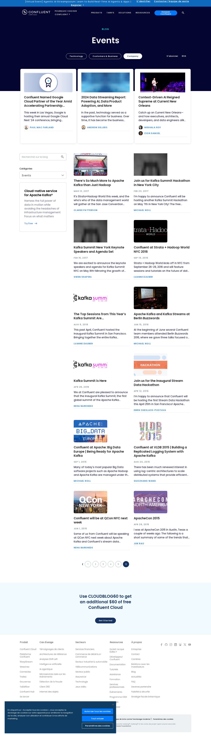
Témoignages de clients (52, 649)
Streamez (24, 666)
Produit (24, 642)
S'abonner (172, 56)
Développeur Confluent (116, 658)
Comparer (115, 706)
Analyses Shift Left (49, 659)
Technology (76, 56)
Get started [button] (105, 620)
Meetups (114, 701)
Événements (116, 692)
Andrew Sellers (97, 127)
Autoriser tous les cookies (97, 711)
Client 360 (45, 686)
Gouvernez (25, 681)
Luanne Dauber (143, 277)
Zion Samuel (152, 133)
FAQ (133, 681)
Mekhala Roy (152, 127)
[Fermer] (113, 704)
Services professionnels (117, 685)
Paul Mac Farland (42, 127)
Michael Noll (142, 210)
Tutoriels (114, 669)
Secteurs (80, 642)
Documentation (118, 664)
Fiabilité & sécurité (140, 691)
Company (132, 56)
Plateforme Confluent (25, 655)
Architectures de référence (53, 654)
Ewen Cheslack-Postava (150, 410)
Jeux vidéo (80, 686)
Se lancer (24, 696)
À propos (136, 642)
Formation (115, 679)
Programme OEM (118, 696)
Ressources (116, 642)
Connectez (25, 671)
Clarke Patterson (85, 210)
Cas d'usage (46, 642)
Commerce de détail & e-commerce (88, 655)
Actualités (136, 676)
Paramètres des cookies (163, 719)
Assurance (80, 676)
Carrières (136, 659)
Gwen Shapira (83, 277)
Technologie (81, 681)
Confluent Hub (27, 691)
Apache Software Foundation (118, 726)
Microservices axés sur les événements (52, 675)
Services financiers (84, 649)
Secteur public (82, 671)
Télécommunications (86, 666)
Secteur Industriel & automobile (91, 661)
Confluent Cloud (28, 649)
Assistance (115, 674)
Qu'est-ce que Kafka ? (117, 650)
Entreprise (136, 649)
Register (76, 5)
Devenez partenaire (141, 686)
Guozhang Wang (145, 481)
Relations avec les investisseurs (140, 665)
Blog (133, 671)
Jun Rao (139, 543)
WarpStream (26, 661)
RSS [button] (184, 56)
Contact (135, 654)
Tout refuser (97, 718)
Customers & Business (105, 56)
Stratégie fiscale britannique (145, 696)
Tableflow (24, 686)
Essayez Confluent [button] (165, 12)
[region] (60, 717)
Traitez (23, 676)
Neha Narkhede (83, 406)
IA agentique (46, 669)
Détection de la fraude (51, 681)
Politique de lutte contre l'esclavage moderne (131, 719)
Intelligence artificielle (51, 664)
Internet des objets (49, 691)
